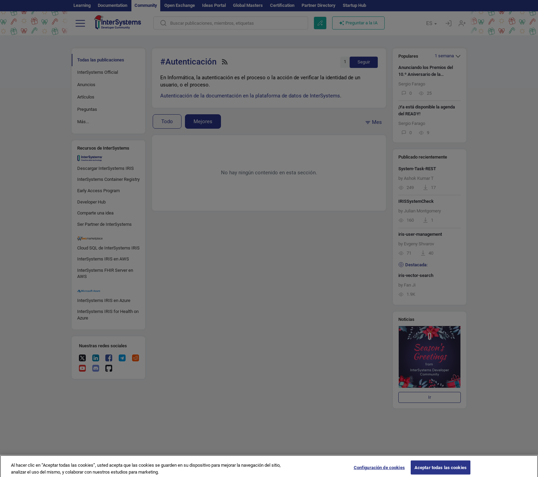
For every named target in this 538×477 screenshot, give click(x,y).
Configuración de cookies (379, 470)
